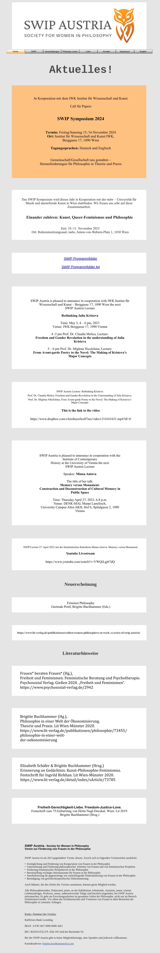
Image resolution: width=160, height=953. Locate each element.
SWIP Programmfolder (80, 258)
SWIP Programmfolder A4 (81, 267)
